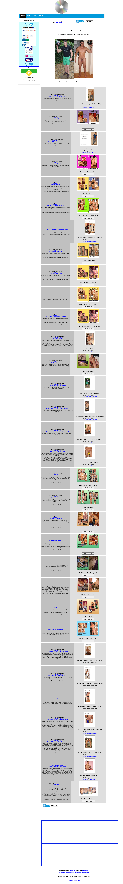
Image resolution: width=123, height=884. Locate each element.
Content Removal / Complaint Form (74, 880)
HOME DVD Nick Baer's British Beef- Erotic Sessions (55, 205)
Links (34, 15)
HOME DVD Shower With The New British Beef (55, 628)
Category (41, 15)
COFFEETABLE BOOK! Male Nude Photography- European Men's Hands (57, 719)
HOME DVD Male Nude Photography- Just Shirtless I (56, 785)
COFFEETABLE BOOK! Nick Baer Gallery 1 (57, 338)
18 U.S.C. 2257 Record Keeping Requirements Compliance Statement (74, 872)
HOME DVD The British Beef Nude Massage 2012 (55, 562)
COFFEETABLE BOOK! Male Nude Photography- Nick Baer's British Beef (57, 228)
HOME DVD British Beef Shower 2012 (55, 497)
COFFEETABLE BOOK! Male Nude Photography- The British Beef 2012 (57, 697)
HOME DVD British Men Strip (55, 606)
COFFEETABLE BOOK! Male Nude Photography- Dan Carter (56, 141)
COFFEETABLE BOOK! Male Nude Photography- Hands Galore (57, 451)
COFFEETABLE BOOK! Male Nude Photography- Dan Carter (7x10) (57, 96)
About (28, 15)
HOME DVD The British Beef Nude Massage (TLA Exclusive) (55, 316)
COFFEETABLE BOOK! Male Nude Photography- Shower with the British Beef (57, 408)
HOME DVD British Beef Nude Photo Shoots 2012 (55, 475)
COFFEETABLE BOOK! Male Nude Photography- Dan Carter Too (57, 385)
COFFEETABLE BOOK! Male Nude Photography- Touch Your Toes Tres (57, 741)
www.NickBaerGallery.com (90, 107)
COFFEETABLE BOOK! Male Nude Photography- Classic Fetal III (57, 766)
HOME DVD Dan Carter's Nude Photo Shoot (55, 163)
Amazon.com (72, 870)
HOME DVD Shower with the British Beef (55, 251)
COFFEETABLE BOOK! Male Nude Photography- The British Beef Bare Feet (57, 431)
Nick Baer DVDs (85, 870)
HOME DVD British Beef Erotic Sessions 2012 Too (55, 583)
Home (23, 15)
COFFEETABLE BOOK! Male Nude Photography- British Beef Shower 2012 (57, 675)
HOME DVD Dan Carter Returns (55, 362)
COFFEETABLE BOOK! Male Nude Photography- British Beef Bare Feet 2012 (57, 651)
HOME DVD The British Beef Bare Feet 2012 (55, 539)
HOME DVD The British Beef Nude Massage (55, 273)
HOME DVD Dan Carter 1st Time (55, 118)
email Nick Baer (59, 22)
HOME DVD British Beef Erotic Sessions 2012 (56, 518)
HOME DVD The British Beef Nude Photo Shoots (55, 294)
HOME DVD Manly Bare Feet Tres (55, 184)
